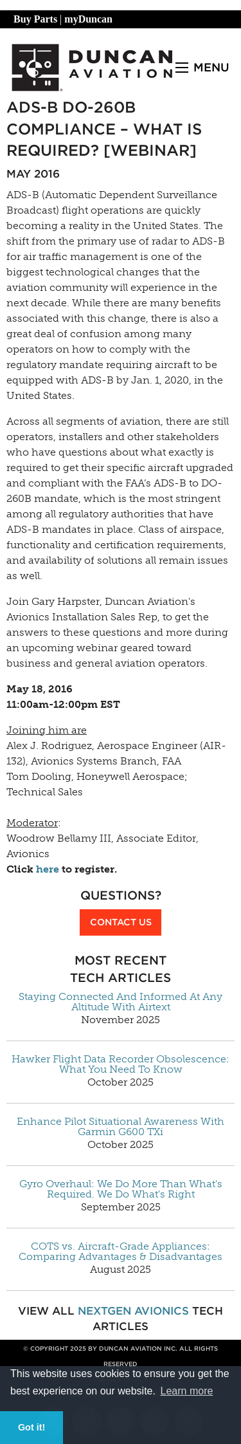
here (47, 869)
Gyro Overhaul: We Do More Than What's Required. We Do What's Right (120, 1189)
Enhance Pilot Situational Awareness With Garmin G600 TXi (120, 1126)
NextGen (104, 1310)
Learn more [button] (187, 1390)
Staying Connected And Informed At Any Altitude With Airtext (120, 1002)
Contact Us (121, 921)
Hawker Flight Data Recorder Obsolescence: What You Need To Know (120, 1064)
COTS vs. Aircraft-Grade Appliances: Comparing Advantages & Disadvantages (120, 1251)
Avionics (161, 1310)
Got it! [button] (31, 1427)
